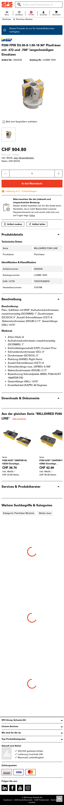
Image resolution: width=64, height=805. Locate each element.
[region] (32, 134)
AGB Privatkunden (41, 800)
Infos (32, 215)
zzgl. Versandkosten (24, 158)
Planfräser (6, 19)
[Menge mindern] (5, 173)
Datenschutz (56, 800)
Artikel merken (13, 224)
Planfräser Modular (24, 19)
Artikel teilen (37, 224)
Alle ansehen (19, 418)
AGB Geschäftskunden (23, 800)
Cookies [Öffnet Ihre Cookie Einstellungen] (32, 802)
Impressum (8, 800)
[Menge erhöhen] (58, 173)
